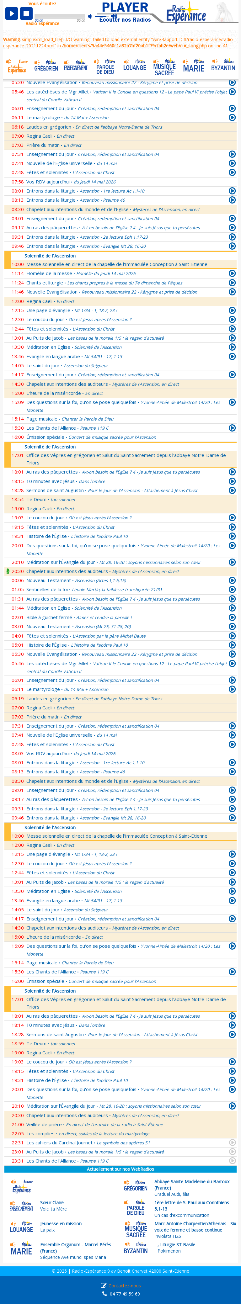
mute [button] (93, 16)
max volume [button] (114, 16)
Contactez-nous (125, 1286)
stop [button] (26, 13)
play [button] (11, 13)
